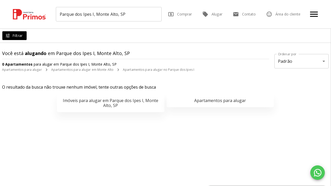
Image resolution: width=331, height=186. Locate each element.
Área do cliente (283, 14)
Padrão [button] (285, 61)
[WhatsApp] (317, 172)
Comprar (180, 14)
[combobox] (109, 14)
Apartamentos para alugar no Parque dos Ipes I (158, 69)
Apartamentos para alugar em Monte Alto (82, 69)
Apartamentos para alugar (22, 69)
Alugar (212, 14)
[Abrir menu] (314, 14)
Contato (244, 14)
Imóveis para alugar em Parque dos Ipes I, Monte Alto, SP (110, 103)
